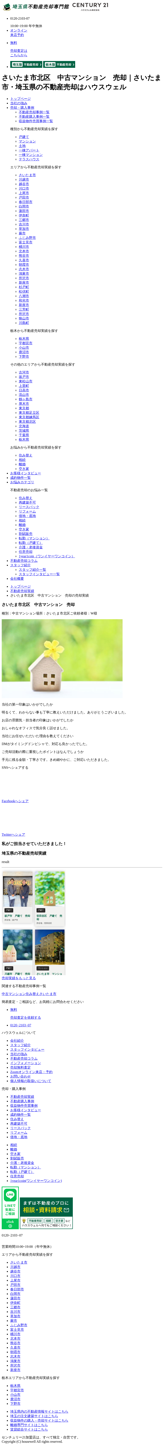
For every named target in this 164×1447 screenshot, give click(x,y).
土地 (22, 146)
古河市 (24, 372)
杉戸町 (24, 287)
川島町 (24, 323)
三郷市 (24, 220)
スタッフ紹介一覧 (32, 569)
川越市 (24, 179)
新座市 (24, 282)
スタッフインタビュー (27, 1049)
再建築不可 (27, 502)
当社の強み (18, 103)
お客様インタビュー (25, 473)
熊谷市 (24, 255)
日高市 (24, 390)
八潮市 (24, 296)
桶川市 (24, 246)
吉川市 (24, 224)
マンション (27, 141)
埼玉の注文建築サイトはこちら (34, 1416)
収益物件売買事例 (24, 1105)
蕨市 (22, 233)
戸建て (24, 137)
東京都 (24, 408)
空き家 (24, 469)
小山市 (24, 347)
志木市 (24, 269)
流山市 (24, 395)
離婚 (22, 464)
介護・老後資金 (31, 547)
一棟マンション (31, 155)
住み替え (25, 455)
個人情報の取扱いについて (30, 1081)
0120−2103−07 (20, 1025)
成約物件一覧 (20, 477)
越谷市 (24, 184)
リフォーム (27, 511)
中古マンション (14, 994)
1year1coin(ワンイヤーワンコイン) (36, 1181)
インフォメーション (25, 1063)
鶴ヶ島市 (25, 399)
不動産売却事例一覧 (34, 112)
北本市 (24, 251)
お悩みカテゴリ (22, 482)
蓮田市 (24, 211)
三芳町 (24, 309)
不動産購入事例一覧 (34, 116)
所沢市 (24, 278)
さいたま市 (27, 175)
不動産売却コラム (24, 560)
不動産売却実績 (22, 1096)
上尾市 (24, 193)
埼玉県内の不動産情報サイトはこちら (39, 1411)
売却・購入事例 (22, 107)
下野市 (24, 356)
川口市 (24, 188)
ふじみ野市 (27, 238)
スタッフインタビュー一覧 (39, 574)
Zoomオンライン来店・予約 (31, 1072)
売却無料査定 (20, 1067)
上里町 (24, 386)
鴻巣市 (24, 273)
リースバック (29, 507)
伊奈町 (24, 215)
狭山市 (24, 318)
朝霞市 (24, 264)
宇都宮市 (25, 343)
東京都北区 (27, 421)
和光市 (24, 300)
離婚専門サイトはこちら (29, 1425)
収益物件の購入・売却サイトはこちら (39, 1420)
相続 (22, 460)
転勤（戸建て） (31, 543)
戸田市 (24, 197)
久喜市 (24, 260)
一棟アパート (29, 150)
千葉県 (24, 435)
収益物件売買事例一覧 (36, 121)
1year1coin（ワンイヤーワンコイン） (47, 556)
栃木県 (24, 338)
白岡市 (24, 206)
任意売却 (25, 552)
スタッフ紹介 (20, 565)
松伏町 (24, 291)
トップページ (20, 98)
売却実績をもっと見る (19, 978)
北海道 (24, 426)
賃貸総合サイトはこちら (29, 1429)
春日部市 (25, 202)
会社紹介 (17, 1040)
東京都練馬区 (29, 417)
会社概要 (17, 578)
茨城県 (24, 430)
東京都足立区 (29, 412)
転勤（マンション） (34, 538)
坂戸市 (24, 377)
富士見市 (25, 242)
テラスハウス (29, 159)
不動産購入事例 (22, 1101)
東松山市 (25, 381)
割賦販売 (25, 534)
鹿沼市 (24, 352)
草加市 (24, 229)
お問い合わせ (20, 1076)
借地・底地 (27, 516)
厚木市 (24, 403)
